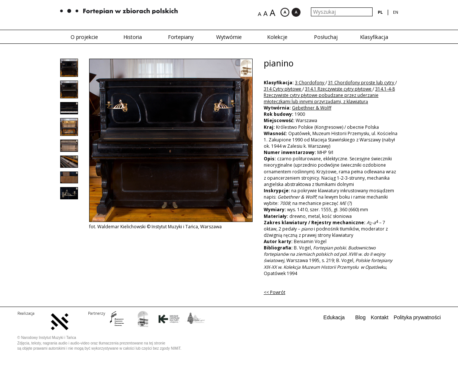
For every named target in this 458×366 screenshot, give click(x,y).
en (395, 12)
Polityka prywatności (417, 317)
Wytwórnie (229, 36)
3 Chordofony (310, 82)
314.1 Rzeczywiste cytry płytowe (339, 89)
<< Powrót (274, 292)
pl (380, 12)
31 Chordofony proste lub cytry (361, 82)
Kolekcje (277, 36)
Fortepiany (181, 36)
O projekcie (84, 36)
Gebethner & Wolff (311, 108)
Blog (360, 317)
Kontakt (379, 317)
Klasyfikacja (374, 36)
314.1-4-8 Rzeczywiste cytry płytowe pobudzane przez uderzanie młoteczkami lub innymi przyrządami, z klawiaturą (329, 95)
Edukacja (334, 317)
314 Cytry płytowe (283, 89)
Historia (132, 36)
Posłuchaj (326, 36)
